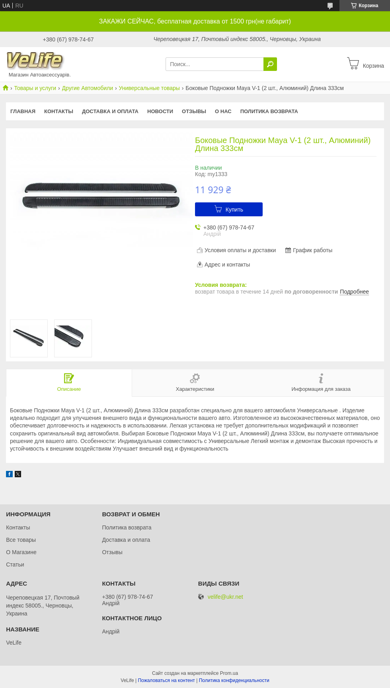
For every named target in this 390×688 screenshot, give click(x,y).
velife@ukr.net (225, 597)
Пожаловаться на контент (166, 680)
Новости (160, 111)
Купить (234, 209)
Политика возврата (269, 111)
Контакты (58, 111)
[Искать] (270, 64)
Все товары (21, 540)
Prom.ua (229, 673)
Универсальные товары (149, 88)
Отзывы (194, 111)
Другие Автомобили (87, 88)
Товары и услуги (35, 88)
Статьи (15, 564)
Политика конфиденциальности (234, 680)
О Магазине (21, 552)
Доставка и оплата (110, 111)
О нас (223, 111)
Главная (22, 111)
